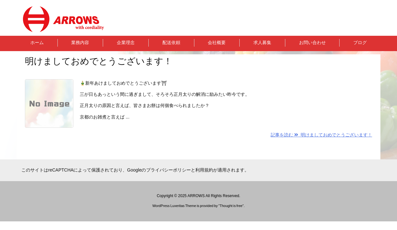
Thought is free (231, 206)
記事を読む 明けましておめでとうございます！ (321, 134)
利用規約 (204, 169)
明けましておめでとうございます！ (98, 61)
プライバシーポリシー (168, 169)
